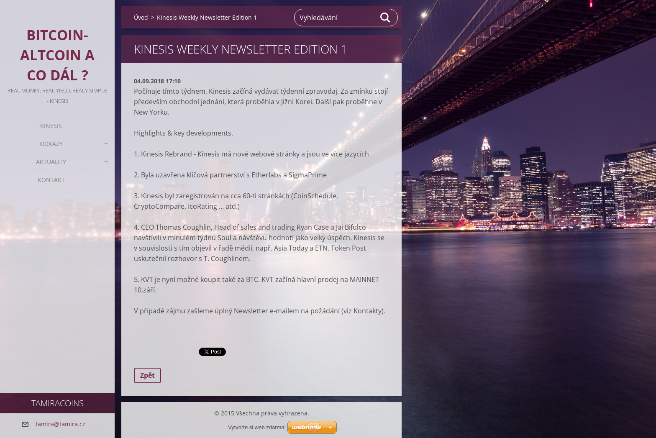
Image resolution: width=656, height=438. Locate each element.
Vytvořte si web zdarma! (257, 427)
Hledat (385, 17)
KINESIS (51, 126)
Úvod (141, 17)
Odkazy (51, 144)
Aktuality (51, 162)
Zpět (147, 375)
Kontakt (51, 180)
